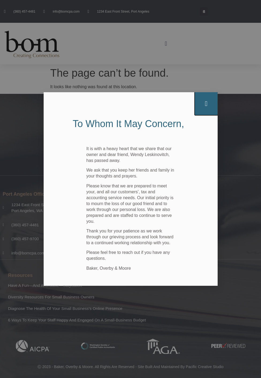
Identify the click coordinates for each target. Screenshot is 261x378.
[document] (130, 189)
